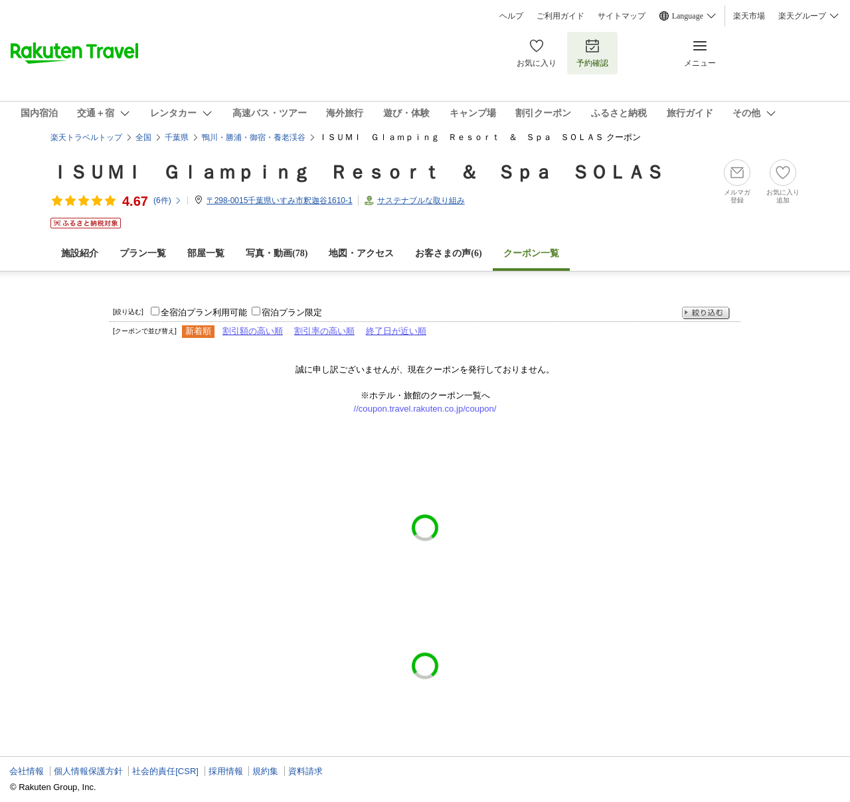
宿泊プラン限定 (292, 312)
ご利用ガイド (560, 16)
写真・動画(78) (276, 253)
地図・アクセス (361, 253)
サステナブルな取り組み (421, 200)
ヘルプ (511, 16)
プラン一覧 (143, 253)
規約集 (265, 771)
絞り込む (706, 313)
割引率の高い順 (324, 331)
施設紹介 (79, 253)
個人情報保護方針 (88, 771)
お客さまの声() (448, 253)
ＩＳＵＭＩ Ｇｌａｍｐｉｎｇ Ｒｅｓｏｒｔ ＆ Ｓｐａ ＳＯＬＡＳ (357, 172)
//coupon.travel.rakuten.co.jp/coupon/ (425, 409)
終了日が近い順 (396, 331)
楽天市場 (749, 16)
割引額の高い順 (252, 331)
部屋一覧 (205, 253)
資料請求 (305, 771)
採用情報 (226, 771)
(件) (167, 200)
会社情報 (26, 771)
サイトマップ (621, 16)
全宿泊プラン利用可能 (204, 312)
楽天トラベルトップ (86, 137)
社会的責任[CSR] (165, 771)
